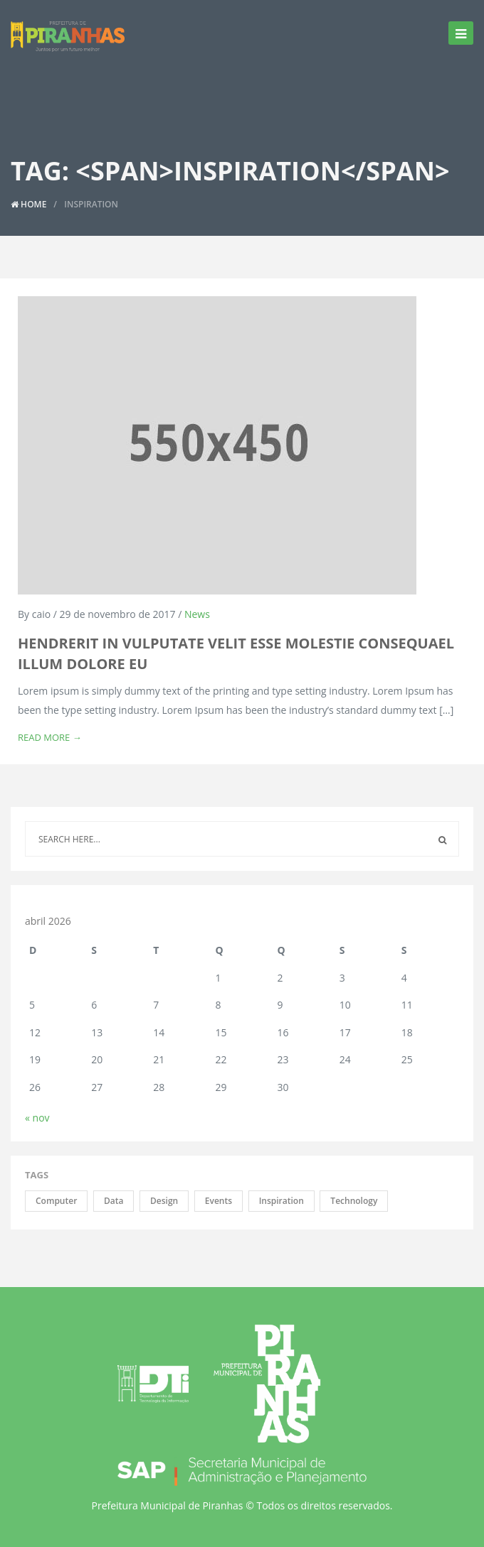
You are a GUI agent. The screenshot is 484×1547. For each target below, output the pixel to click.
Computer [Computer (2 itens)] (56, 1201)
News (197, 614)
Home (28, 204)
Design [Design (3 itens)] (164, 1201)
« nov (37, 1117)
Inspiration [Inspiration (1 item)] (281, 1201)
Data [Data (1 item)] (113, 1201)
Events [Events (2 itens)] (218, 1201)
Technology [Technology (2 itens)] (353, 1201)
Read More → (50, 737)
